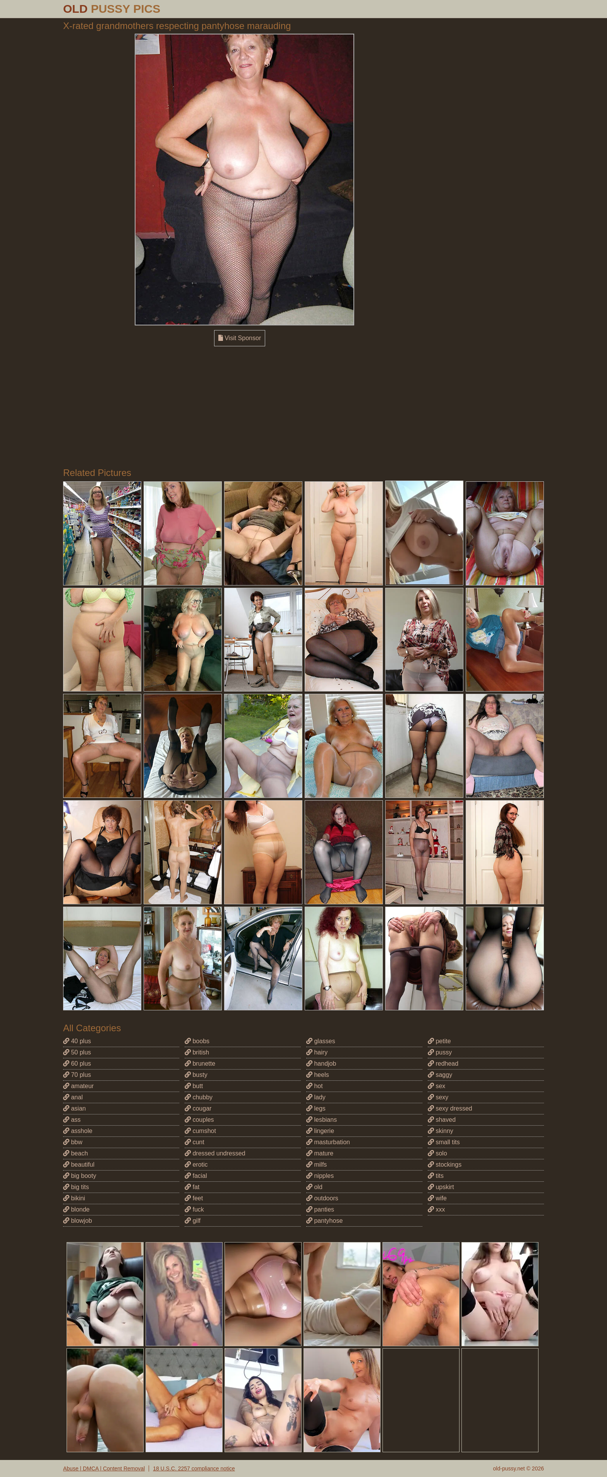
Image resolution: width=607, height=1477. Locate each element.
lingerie (320, 1131)
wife (437, 1198)
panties (320, 1209)
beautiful (78, 1164)
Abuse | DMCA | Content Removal (104, 1468)
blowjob (77, 1220)
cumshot (200, 1131)
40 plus (77, 1041)
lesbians (321, 1119)
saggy (440, 1074)
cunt (194, 1142)
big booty (79, 1175)
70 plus (77, 1074)
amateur (78, 1086)
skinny (440, 1131)
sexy (438, 1097)
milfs (316, 1164)
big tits (76, 1187)
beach (75, 1153)
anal (73, 1097)
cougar (198, 1108)
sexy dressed (450, 1108)
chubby (199, 1097)
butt (194, 1086)
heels (317, 1074)
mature (319, 1153)
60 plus (77, 1063)
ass (72, 1119)
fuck (194, 1209)
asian (74, 1108)
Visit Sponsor (239, 338)
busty (196, 1074)
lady (316, 1097)
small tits (444, 1142)
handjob (321, 1063)
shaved (442, 1119)
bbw (72, 1142)
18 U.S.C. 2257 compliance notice (194, 1468)
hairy (317, 1052)
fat (192, 1187)
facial (196, 1175)
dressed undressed (215, 1153)
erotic (196, 1164)
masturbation (328, 1142)
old (314, 1187)
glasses (320, 1041)
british (197, 1052)
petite (439, 1041)
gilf (193, 1220)
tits (436, 1175)
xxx (436, 1209)
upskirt (441, 1187)
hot (314, 1086)
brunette (200, 1063)
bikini (74, 1198)
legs (316, 1108)
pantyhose (324, 1220)
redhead (443, 1063)
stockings (444, 1164)
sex (436, 1086)
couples (199, 1119)
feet (194, 1198)
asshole (78, 1131)
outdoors (322, 1198)
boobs (197, 1041)
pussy (440, 1052)
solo (437, 1153)
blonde (76, 1209)
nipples (320, 1175)
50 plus (77, 1052)
